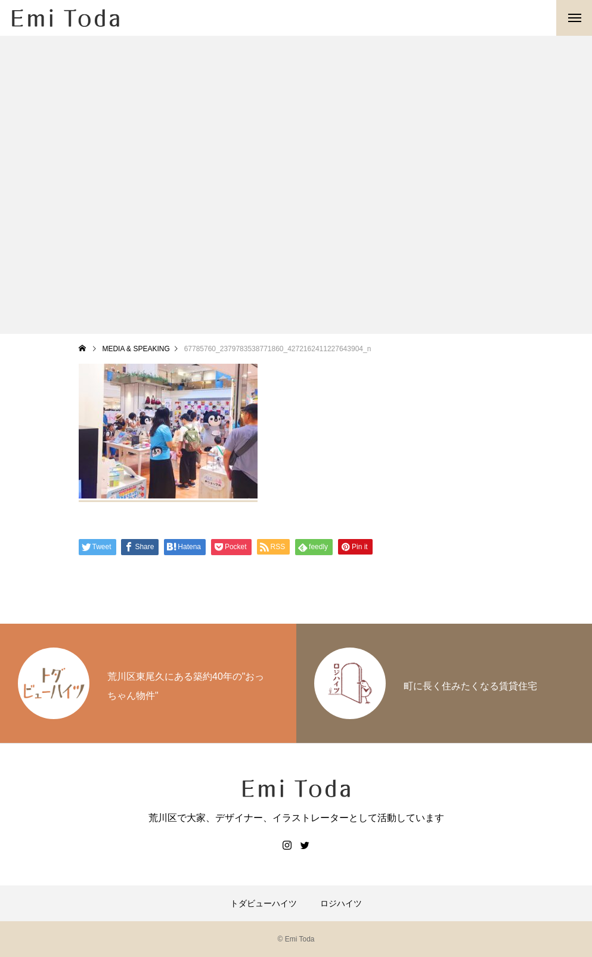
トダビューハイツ (263, 903)
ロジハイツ (341, 903)
